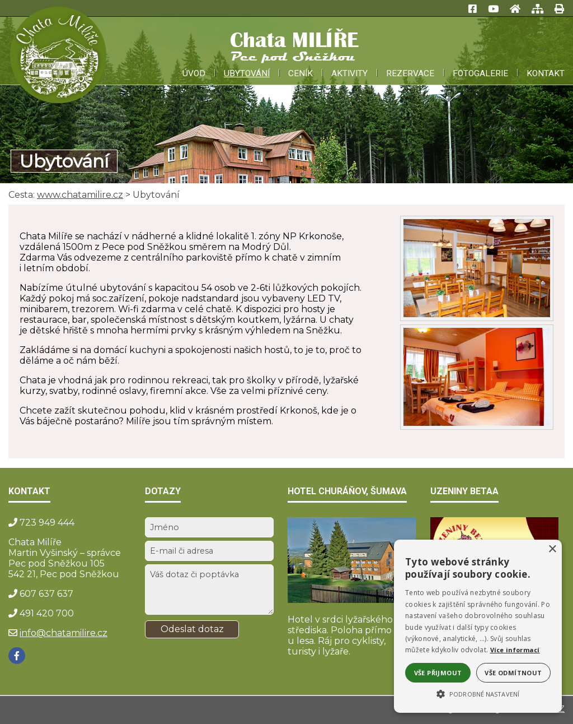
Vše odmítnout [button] (513, 673)
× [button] (552, 549)
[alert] (478, 626)
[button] (478, 693)
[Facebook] (16, 655)
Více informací (515, 650)
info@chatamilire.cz (63, 633)
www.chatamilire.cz (80, 194)
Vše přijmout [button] (438, 673)
